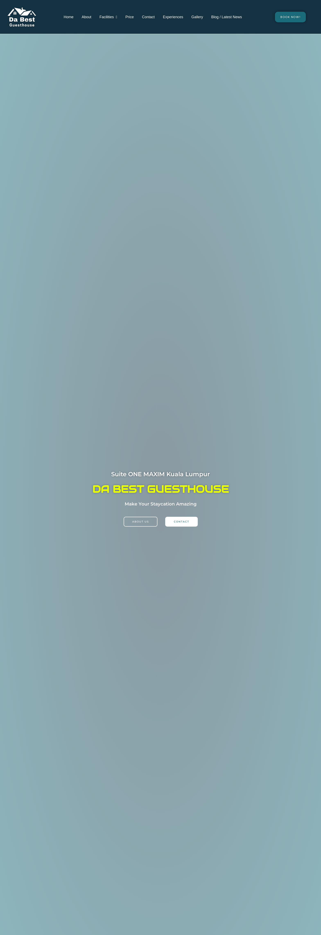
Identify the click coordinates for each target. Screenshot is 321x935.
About (86, 17)
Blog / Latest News (226, 17)
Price (129, 17)
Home (68, 17)
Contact (148, 17)
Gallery (197, 17)
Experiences (173, 17)
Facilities (108, 17)
